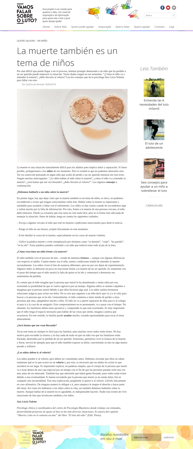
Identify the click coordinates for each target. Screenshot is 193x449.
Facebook (162, 7)
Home (46, 26)
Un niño (42, 40)
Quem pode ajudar (82, 26)
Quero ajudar (142, 26)
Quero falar (123, 26)
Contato (160, 26)
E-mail (174, 7)
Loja (171, 26)
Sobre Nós (60, 26)
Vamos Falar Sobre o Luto (27, 14)
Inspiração (104, 26)
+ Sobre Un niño (154, 205)
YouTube (168, 7)
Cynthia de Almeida (35, 84)
